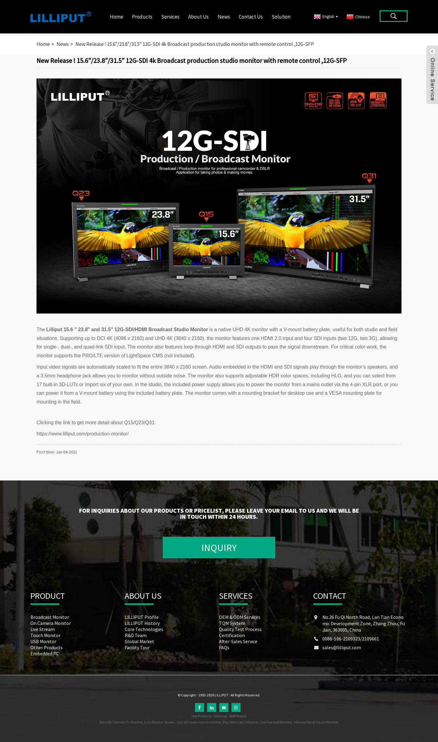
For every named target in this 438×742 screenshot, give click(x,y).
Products (142, 16)
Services (170, 16)
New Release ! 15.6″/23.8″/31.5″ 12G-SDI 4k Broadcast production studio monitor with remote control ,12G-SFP (194, 44)
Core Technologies (144, 629)
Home (116, 16)
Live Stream (42, 629)
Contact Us (251, 16)
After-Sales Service (238, 641)
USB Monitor (43, 641)
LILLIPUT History (142, 623)
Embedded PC (44, 653)
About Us (198, 16)
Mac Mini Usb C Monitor (240, 722)
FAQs (224, 647)
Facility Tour (137, 647)
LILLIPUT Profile (142, 617)
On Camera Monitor (50, 623)
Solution (281, 16)
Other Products (46, 647)
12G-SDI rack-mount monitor (198, 722)
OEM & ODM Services (239, 617)
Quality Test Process (240, 629)
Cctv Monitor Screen (159, 722)
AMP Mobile (237, 716)
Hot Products (201, 716)
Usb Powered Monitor (276, 722)
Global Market (139, 641)
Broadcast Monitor (49, 617)
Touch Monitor (45, 635)
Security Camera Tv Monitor (120, 722)
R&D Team (136, 635)
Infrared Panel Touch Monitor (316, 722)
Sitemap (220, 716)
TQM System (232, 623)
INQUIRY (219, 548)
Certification (232, 635)
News (224, 16)
